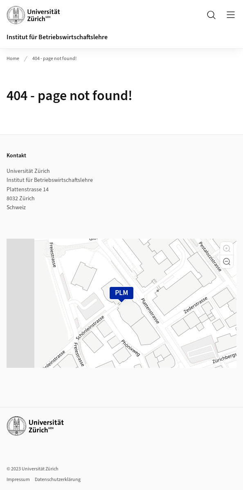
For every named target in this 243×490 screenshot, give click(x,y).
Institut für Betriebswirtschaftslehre (57, 37)
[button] (226, 248)
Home (13, 58)
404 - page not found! (54, 58)
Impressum (18, 479)
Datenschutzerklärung (58, 479)
